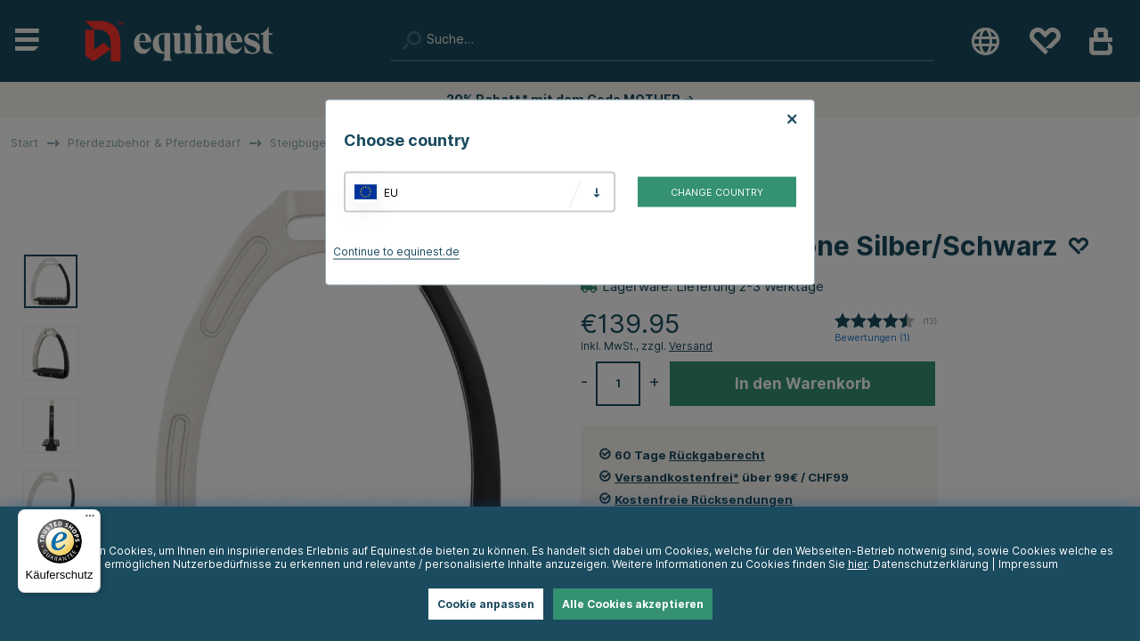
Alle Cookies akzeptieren (633, 604)
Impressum (1028, 564)
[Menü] (90, 520)
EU (391, 192)
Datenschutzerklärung (931, 564)
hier (857, 564)
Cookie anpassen (485, 604)
